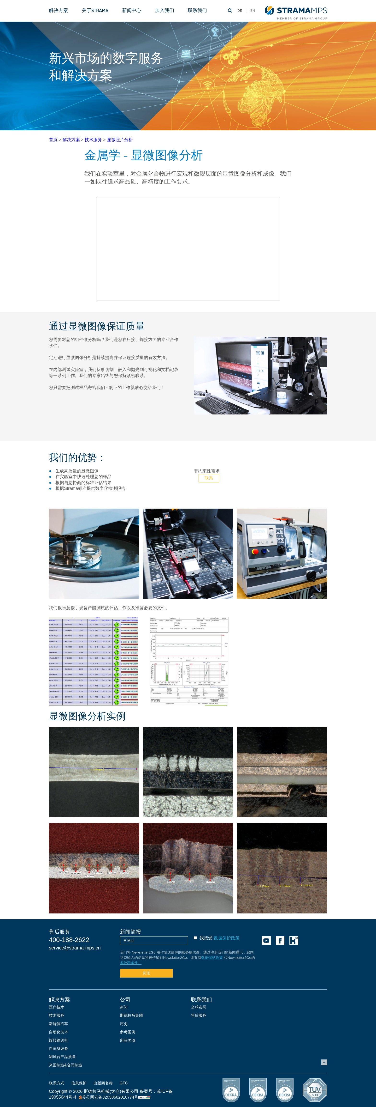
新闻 (124, 1007)
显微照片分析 (120, 139)
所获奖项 (127, 1040)
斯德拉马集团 (131, 1015)
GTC (124, 1083)
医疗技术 (56, 1007)
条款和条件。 (130, 963)
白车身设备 (58, 1048)
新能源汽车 (58, 1024)
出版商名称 (103, 1083)
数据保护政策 (227, 938)
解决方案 (71, 139)
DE (239, 11)
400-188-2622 (69, 939)
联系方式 (56, 1083)
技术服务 (93, 139)
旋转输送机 (58, 1040)
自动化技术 (58, 1032)
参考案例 (127, 1032)
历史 (124, 1024)
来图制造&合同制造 (65, 1065)
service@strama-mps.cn (75, 947)
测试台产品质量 (62, 1057)
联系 (209, 478)
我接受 (220, 938)
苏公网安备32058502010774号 (108, 1097)
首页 (53, 139)
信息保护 (79, 1083)
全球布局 (198, 1007)
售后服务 (198, 1015)
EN (252, 11)
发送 (146, 973)
